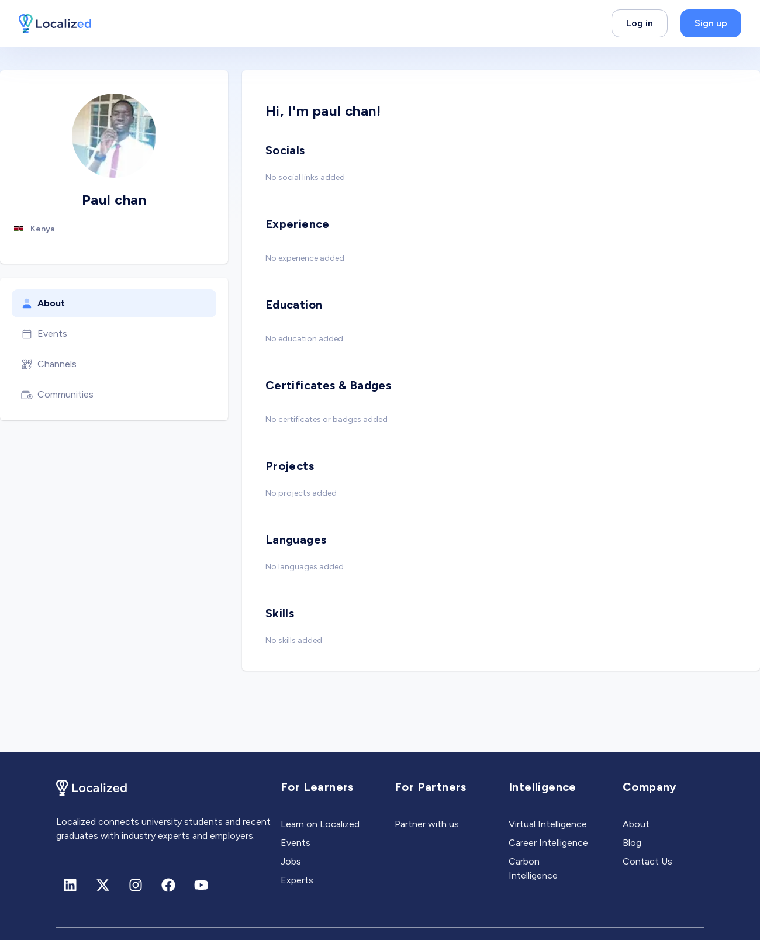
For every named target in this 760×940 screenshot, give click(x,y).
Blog (632, 842)
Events (44, 334)
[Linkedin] (70, 885)
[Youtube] (201, 885)
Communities (57, 394)
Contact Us (647, 861)
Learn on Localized (320, 824)
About (43, 303)
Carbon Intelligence (533, 868)
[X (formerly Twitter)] (103, 885)
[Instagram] (136, 885)
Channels (49, 364)
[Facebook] (168, 885)
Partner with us (427, 824)
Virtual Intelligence (548, 824)
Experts (297, 880)
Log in (639, 23)
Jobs (291, 861)
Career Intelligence (548, 842)
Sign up (711, 23)
